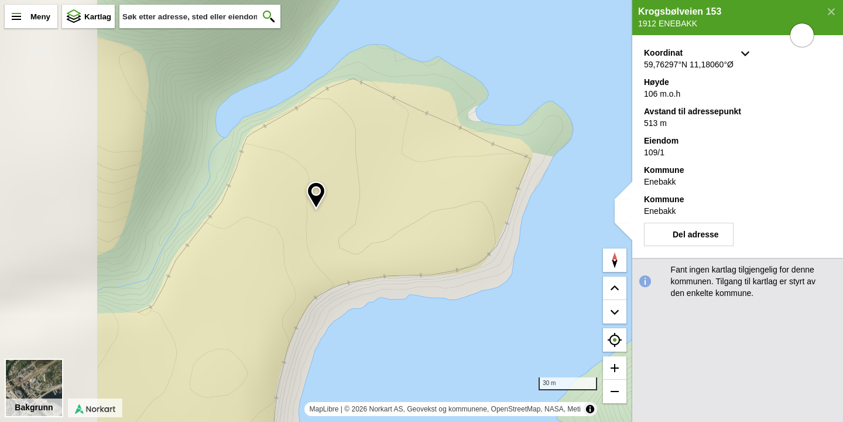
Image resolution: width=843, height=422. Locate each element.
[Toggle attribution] (590, 409)
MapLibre (323, 409)
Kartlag (97, 16)
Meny (40, 16)
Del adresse (696, 234)
